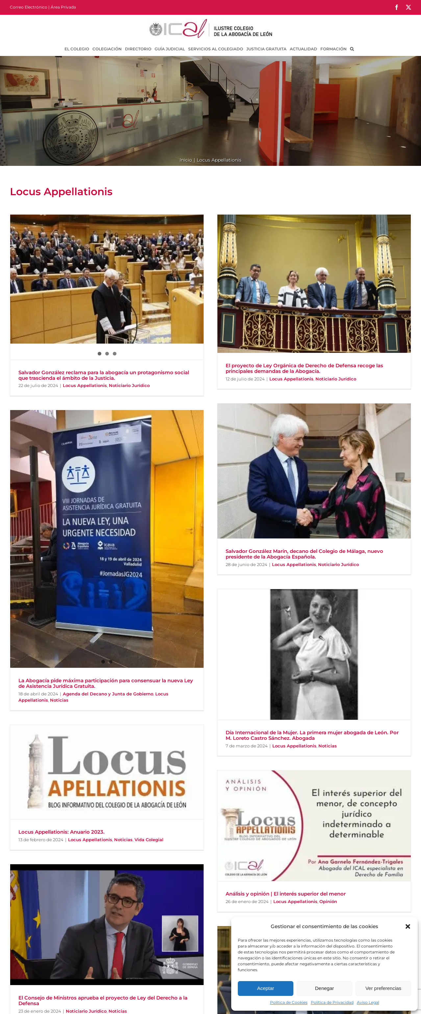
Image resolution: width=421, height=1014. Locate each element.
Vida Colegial (149, 839)
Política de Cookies (289, 1002)
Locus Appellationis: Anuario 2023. (61, 832)
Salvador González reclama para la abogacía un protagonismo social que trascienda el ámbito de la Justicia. (103, 375)
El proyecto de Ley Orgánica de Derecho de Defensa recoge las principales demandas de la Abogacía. (304, 368)
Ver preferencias (383, 988)
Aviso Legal (368, 1002)
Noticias (59, 700)
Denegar (324, 988)
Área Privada (63, 7)
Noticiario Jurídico (129, 385)
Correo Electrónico (28, 7)
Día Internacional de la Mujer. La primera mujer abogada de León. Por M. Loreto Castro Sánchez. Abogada (312, 735)
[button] (408, 926)
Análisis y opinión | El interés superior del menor (286, 894)
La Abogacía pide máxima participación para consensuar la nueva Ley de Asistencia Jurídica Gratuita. (105, 683)
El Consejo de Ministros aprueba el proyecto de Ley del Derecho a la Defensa (102, 1000)
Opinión (328, 901)
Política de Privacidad (332, 1002)
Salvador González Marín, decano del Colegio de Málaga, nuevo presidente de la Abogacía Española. (304, 554)
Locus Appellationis (85, 385)
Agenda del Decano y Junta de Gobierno (108, 693)
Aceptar (265, 988)
